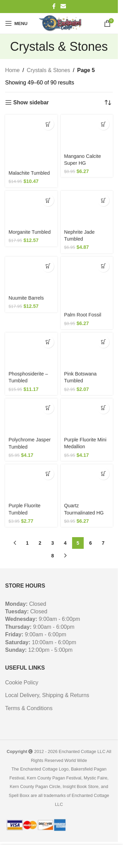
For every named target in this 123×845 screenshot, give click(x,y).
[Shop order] (107, 102)
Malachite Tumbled (29, 173)
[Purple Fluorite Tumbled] (31, 482)
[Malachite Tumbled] (31, 141)
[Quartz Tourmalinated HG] (87, 482)
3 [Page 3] (52, 543)
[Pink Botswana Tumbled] (87, 350)
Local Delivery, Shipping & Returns (47, 695)
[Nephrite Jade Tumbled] (87, 208)
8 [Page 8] (52, 555)
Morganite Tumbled (30, 232)
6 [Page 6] (90, 543)
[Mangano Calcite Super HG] (87, 132)
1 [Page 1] (27, 543)
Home (12, 70)
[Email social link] (63, 6)
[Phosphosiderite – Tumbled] (31, 350)
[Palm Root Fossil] (87, 283)
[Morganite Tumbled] (31, 208)
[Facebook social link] (54, 6)
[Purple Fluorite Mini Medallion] (87, 416)
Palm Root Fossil (82, 314)
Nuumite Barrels (26, 298)
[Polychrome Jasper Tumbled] (31, 416)
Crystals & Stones (48, 70)
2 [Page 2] (40, 543)
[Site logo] (61, 23)
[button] (48, 124)
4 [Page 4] (65, 543)
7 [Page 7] (103, 543)
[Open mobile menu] (16, 23)
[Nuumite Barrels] (31, 274)
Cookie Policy (21, 682)
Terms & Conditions (29, 708)
